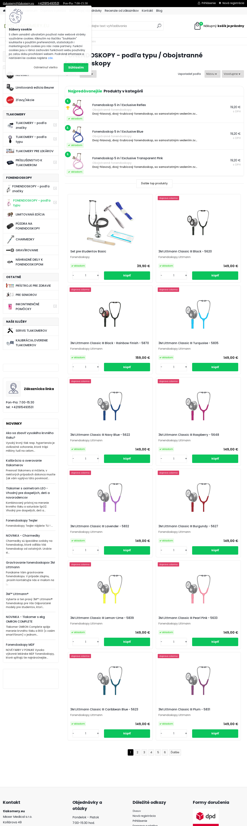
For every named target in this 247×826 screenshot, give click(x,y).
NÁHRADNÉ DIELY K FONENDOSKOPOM (24, 262)
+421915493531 (48, 3)
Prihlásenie (209, 3)
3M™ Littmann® (17, 594)
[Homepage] (4, 11)
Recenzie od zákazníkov (122, 11)
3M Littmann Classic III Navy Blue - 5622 (153, 348)
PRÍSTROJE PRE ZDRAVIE (28, 285)
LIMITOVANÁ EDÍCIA (25, 214)
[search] (159, 27)
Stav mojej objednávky (148, 739)
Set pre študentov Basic (87, 253)
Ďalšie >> (175, 581)
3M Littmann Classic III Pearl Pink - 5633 (94, 537)
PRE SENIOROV (21, 295)
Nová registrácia (233, 3)
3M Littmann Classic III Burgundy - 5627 (153, 443)
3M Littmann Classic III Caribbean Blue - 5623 (154, 537)
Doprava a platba (145, 734)
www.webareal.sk (139, 822)
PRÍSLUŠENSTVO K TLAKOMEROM (24, 162)
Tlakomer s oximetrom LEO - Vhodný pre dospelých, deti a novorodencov (28, 493)
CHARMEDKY (20, 239)
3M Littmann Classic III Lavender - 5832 (94, 443)
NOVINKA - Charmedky (23, 536)
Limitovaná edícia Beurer (30, 87)
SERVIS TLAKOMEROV (26, 331)
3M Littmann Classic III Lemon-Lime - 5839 (211, 443)
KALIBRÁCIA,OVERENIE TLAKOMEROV (27, 342)
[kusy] (78, 278)
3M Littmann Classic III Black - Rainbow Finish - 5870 (210, 253)
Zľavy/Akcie (20, 100)
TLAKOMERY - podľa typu (26, 139)
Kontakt (147, 11)
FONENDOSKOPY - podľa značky (28, 188)
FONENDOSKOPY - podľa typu (28, 202)
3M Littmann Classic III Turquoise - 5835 (93, 348)
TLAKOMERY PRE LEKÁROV (30, 151)
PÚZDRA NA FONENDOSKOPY (23, 226)
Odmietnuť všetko (46, 67)
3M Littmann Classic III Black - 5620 (151, 253)
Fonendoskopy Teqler (22, 520)
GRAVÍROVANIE (22, 250)
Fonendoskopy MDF (20, 645)
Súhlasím (76, 67)
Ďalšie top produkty (154, 183)
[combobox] (212, 74)
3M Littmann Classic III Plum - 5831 (210, 537)
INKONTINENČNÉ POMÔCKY (22, 306)
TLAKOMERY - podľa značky (26, 125)
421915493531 (23, 741)
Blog (159, 11)
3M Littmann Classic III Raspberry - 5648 (213, 348)
